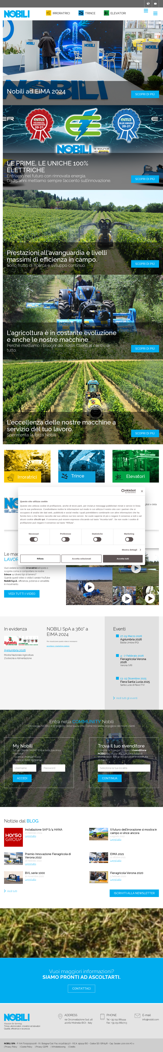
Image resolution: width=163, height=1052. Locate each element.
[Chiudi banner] (142, 491)
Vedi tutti (12, 891)
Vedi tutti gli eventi (126, 698)
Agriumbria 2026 (15, 650)
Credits (72, 1047)
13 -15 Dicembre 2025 (133, 678)
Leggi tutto (30, 836)
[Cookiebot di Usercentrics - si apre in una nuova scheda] (123, 491)
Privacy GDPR (42, 1047)
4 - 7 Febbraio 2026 (132, 655)
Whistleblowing (58, 1047)
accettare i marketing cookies (58, 646)
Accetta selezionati (81, 558)
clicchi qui (39, 519)
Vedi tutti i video (21, 593)
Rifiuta (40, 558)
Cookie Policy (26, 1047)
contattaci (81, 988)
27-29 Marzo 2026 (131, 636)
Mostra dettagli (129, 550)
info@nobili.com (150, 1019)
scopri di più (145, 94)
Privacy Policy (11, 1047)
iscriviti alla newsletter (134, 893)
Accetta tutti (123, 558)
